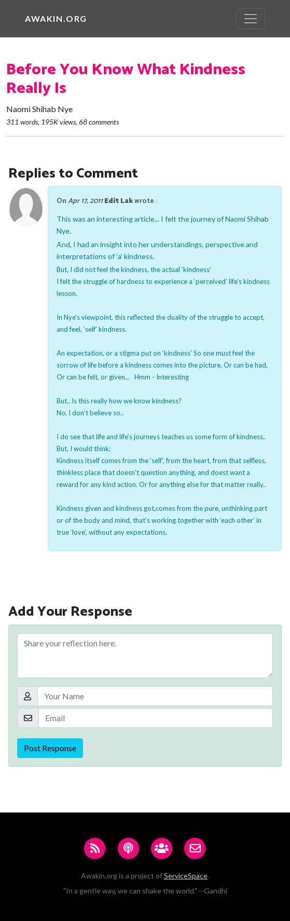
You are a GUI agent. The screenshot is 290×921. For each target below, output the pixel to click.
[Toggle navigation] (250, 18)
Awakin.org (56, 18)
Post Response (50, 748)
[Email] (155, 718)
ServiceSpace (186, 875)
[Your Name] (155, 696)
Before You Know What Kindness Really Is (125, 79)
